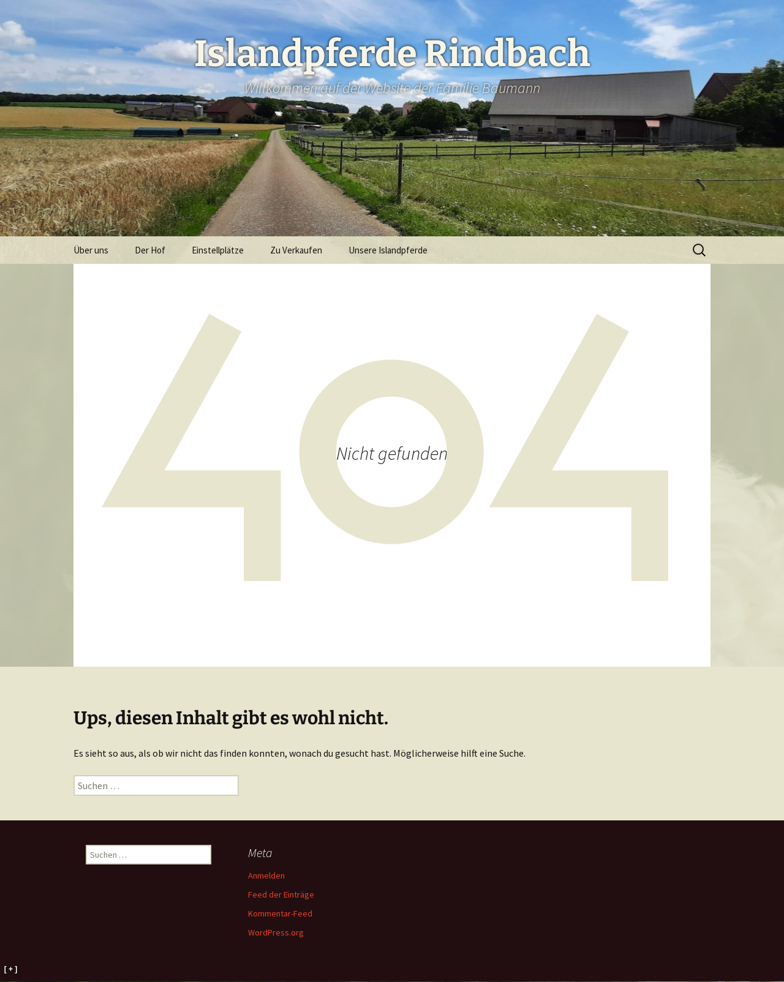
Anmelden (266, 875)
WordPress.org (276, 932)
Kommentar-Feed (280, 913)
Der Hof (150, 250)
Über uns (91, 250)
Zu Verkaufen (296, 250)
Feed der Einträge (281, 894)
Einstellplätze (218, 250)
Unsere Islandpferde (388, 250)
